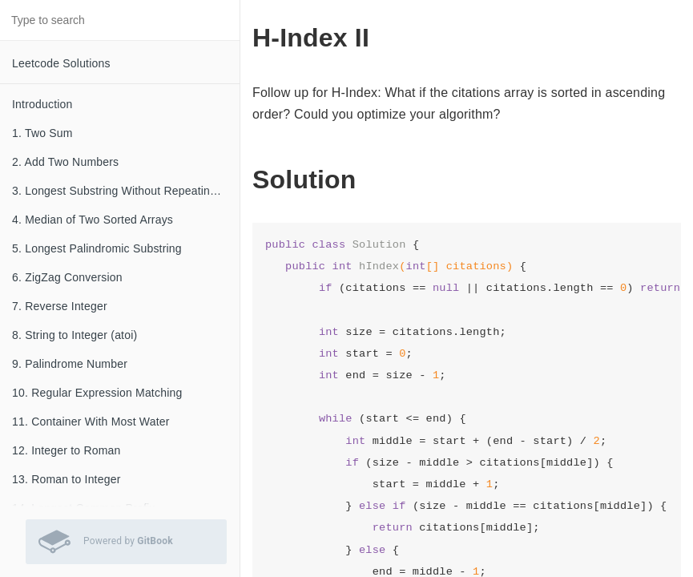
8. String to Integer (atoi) (74, 335)
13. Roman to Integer (66, 479)
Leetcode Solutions (61, 63)
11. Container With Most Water (91, 421)
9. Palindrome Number (69, 363)
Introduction (42, 104)
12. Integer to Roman (66, 450)
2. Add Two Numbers (65, 161)
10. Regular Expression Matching (97, 392)
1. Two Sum (42, 133)
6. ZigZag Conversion (67, 277)
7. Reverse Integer (59, 306)
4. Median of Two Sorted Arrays (92, 219)
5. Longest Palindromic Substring (97, 248)
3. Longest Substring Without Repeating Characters (126, 190)
